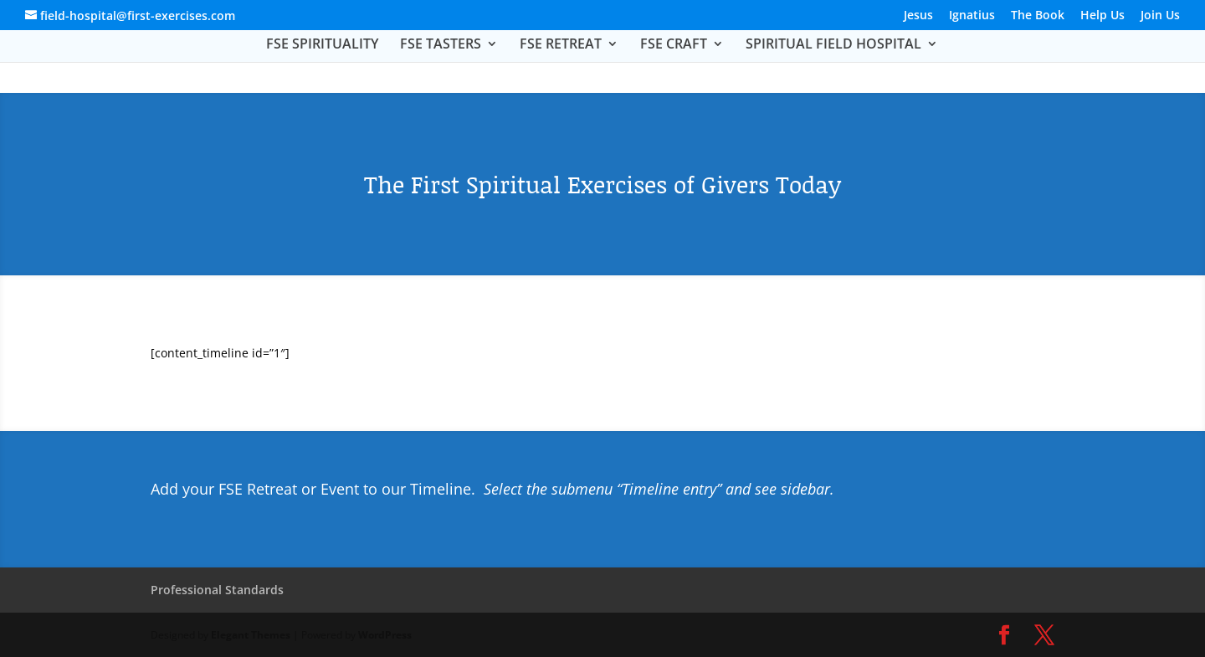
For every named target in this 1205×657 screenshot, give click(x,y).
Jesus (918, 16)
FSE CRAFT (673, 45)
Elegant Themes (250, 635)
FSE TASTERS (440, 45)
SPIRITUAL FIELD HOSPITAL (833, 45)
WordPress (385, 635)
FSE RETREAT (561, 45)
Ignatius (972, 16)
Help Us (1102, 16)
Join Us (1160, 16)
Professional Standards (217, 590)
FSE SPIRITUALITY (322, 45)
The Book (1037, 16)
